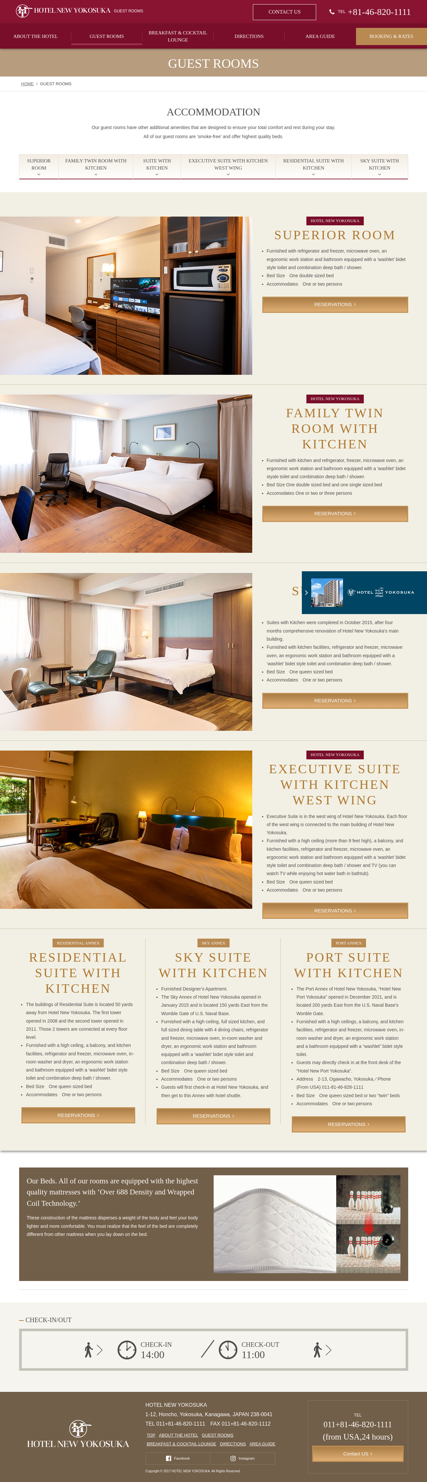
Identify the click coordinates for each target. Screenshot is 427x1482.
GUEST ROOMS (106, 36)
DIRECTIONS (249, 36)
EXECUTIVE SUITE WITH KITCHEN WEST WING (228, 164)
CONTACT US (284, 12)
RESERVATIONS (333, 304)
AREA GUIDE (320, 36)
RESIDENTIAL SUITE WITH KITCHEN (313, 164)
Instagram (247, 1458)
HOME (27, 83)
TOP (151, 1435)
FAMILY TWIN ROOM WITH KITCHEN (95, 164)
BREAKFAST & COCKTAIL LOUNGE (177, 36)
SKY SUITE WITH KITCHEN (380, 164)
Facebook (182, 1458)
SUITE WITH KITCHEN (157, 164)
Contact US (355, 1453)
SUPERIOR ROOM (39, 164)
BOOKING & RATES (391, 36)
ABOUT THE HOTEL (35, 36)
